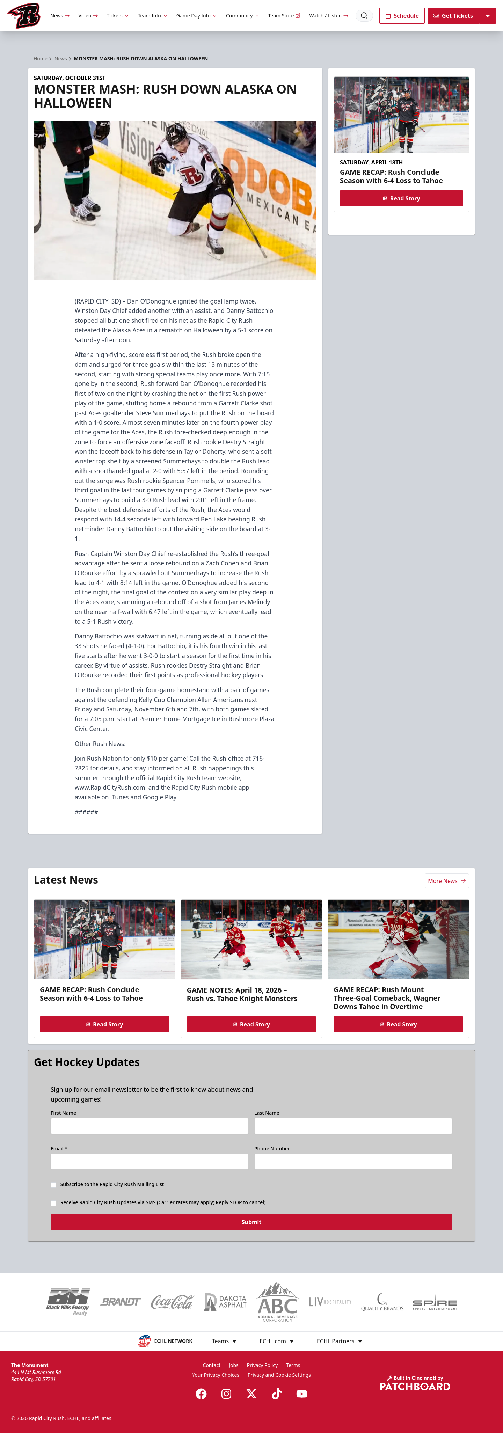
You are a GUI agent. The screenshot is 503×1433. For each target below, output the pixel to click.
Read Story (401, 198)
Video (88, 15)
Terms (293, 1365)
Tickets (118, 15)
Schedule (402, 16)
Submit (252, 1225)
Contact (212, 1365)
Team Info (153, 15)
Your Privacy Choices (215, 1375)
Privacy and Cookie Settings (279, 1375)
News (60, 15)
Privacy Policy (262, 1365)
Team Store (284, 15)
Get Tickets (453, 16)
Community (243, 15)
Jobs (234, 1365)
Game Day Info (197, 15)
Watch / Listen (329, 15)
